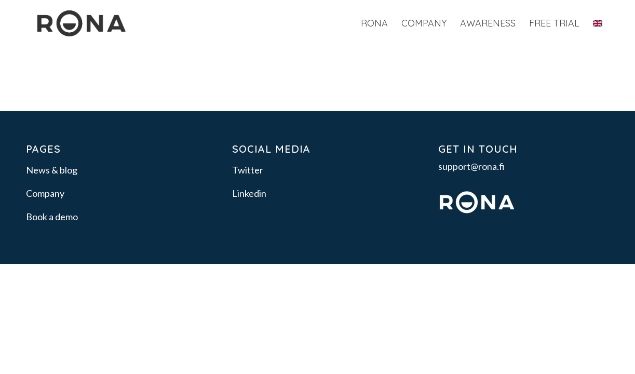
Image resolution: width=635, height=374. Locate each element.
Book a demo (52, 216)
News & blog (51, 170)
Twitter (247, 170)
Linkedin (249, 193)
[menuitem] (374, 23)
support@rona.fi (471, 166)
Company (45, 193)
